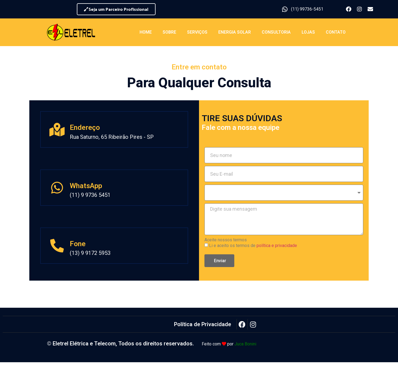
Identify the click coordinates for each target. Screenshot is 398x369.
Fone (78, 244)
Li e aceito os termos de (253, 245)
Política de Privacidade (202, 324)
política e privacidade (277, 245)
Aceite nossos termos (225, 240)
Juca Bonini (245, 343)
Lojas (308, 32)
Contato (336, 32)
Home (146, 32)
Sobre (169, 32)
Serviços (197, 32)
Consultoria (276, 32)
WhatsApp (86, 186)
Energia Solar (234, 32)
